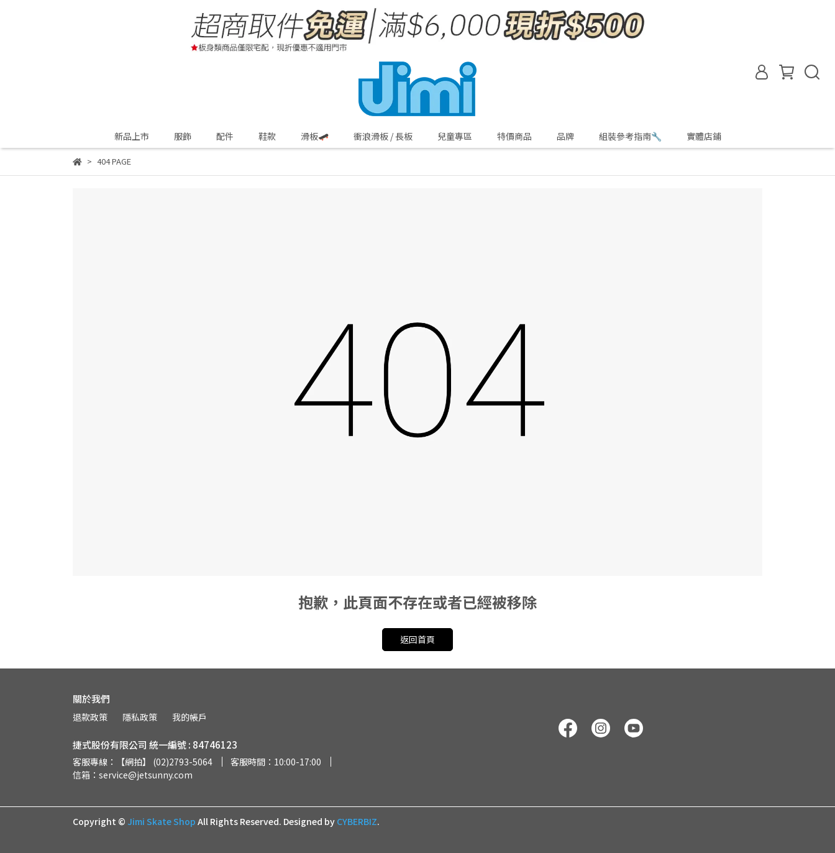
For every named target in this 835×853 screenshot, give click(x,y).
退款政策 (90, 717)
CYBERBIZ (357, 821)
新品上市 (131, 136)
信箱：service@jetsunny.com (133, 775)
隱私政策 (139, 717)
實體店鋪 (704, 136)
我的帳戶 (189, 717)
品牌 (565, 136)
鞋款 (267, 136)
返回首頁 (417, 639)
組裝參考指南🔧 (630, 136)
